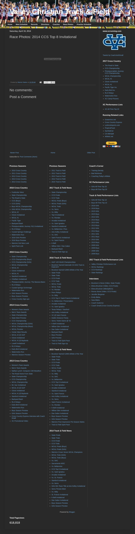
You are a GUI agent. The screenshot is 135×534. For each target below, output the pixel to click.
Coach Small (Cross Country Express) (105, 306)
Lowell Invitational (18, 343)
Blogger (72, 512)
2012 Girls (95, 228)
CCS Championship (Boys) (22, 259)
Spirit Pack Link (17, 246)
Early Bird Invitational (19, 349)
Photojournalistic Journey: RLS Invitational (27, 226)
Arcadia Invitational (58, 221)
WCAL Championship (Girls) (22, 324)
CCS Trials (55, 198)
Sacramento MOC (58, 463)
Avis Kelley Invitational (59, 232)
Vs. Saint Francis (57, 240)
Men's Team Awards (19, 312)
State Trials (55, 275)
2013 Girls (95, 222)
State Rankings (97, 273)
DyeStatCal (109, 131)
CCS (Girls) (16, 204)
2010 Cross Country (19, 170)
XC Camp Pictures (112, 99)
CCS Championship (112, 68)
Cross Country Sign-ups (21, 299)
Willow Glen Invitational (60, 326)
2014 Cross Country (19, 182)
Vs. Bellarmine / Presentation (62, 301)
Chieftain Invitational (19, 279)
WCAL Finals (56, 284)
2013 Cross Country (19, 179)
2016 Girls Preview (19, 238)
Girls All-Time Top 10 (99, 200)
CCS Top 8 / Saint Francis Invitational (65, 298)
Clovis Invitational (111, 82)
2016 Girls (95, 206)
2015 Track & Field (58, 182)
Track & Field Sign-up (59, 252)
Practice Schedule (84, 24)
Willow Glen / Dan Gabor (60, 246)
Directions (45, 24)
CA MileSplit (109, 134)
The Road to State (112, 65)
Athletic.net (109, 136)
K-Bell (53, 243)
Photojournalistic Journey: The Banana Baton (28, 282)
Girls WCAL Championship (22, 209)
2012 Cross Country (19, 176)
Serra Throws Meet (58, 489)
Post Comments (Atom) (28, 157)
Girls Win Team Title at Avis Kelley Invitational (68, 486)
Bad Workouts (96, 173)
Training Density (97, 170)
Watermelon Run (111, 96)
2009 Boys (95, 248)
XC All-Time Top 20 (112, 109)
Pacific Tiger (16, 221)
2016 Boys (95, 208)
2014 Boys (95, 220)
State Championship (19, 195)
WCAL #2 (108, 79)
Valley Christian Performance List (103, 264)
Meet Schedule (21, 24)
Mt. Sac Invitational (19, 385)
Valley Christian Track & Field (60, 11)
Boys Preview (56, 335)
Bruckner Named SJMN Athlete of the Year (67, 270)
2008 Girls (95, 251)
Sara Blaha (95, 300)
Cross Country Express (113, 122)
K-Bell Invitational (57, 324)
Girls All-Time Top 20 (99, 187)
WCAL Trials (56, 206)
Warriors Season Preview (21, 355)
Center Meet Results (19, 332)
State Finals (55, 273)
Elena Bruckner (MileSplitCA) (102, 289)
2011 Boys (95, 237)
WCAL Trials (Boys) (58, 458)
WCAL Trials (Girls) (58, 455)
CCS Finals (55, 195)
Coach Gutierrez (97, 303)
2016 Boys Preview (19, 240)
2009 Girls (95, 245)
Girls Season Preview (20, 293)
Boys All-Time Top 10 (99, 203)
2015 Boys (95, 214)
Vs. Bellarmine (56, 379)
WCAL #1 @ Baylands (20, 340)
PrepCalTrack (110, 128)
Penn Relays (56, 292)
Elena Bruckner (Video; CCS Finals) (104, 286)
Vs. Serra (54, 209)
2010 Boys (95, 242)
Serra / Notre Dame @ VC (61, 321)
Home (10, 24)
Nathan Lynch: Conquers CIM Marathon (26, 371)
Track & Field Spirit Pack (60, 341)
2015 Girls (95, 211)
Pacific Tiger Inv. (111, 87)
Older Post (91, 153)
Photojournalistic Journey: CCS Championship (114, 72)
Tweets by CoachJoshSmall (113, 55)
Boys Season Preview (20, 296)
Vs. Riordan (55, 218)
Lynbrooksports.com (112, 125)
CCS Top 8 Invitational (59, 382)
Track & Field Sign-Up (59, 343)
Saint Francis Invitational (60, 238)
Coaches (56, 24)
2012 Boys (95, 231)
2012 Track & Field (58, 173)
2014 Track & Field (58, 179)
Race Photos (68, 24)
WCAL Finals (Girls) (58, 204)
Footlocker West (18, 192)
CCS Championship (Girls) (21, 262)
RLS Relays (109, 93)
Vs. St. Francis (56, 478)
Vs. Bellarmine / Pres (59, 229)
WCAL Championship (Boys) (22, 326)
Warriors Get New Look (20, 243)
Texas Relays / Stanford (60, 309)
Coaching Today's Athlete (100, 176)
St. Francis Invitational (59, 495)
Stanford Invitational (19, 276)
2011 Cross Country (19, 173)
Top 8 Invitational (57, 215)
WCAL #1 (108, 84)
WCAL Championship (113, 76)
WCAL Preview (17, 329)
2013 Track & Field (58, 176)
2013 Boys (95, 225)
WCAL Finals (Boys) (59, 201)
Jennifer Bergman (98, 294)
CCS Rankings (96, 270)
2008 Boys (95, 254)
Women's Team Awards (20, 309)
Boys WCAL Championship (22, 206)
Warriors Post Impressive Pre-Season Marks (67, 422)
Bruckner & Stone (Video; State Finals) (105, 283)
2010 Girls (95, 239)
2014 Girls (95, 217)
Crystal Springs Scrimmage (22, 288)
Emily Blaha (95, 297)
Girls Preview (56, 338)
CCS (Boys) (16, 201)
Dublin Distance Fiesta (59, 318)
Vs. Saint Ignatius (58, 223)
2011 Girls (95, 234)
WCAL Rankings (97, 267)
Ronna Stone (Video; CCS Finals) (103, 291)
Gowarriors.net (110, 120)
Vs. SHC (54, 235)
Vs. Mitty (54, 212)
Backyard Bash (17, 223)
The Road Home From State (22, 374)
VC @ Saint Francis (58, 315)
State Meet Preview (19, 318)
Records (34, 24)
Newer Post (14, 153)
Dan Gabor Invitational (59, 329)
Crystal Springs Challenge (21, 232)
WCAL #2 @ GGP (18, 335)
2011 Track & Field (58, 170)
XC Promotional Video (20, 421)
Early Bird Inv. (110, 90)
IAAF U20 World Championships (63, 262)
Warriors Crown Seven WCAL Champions (66, 452)
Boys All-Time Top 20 (99, 189)
